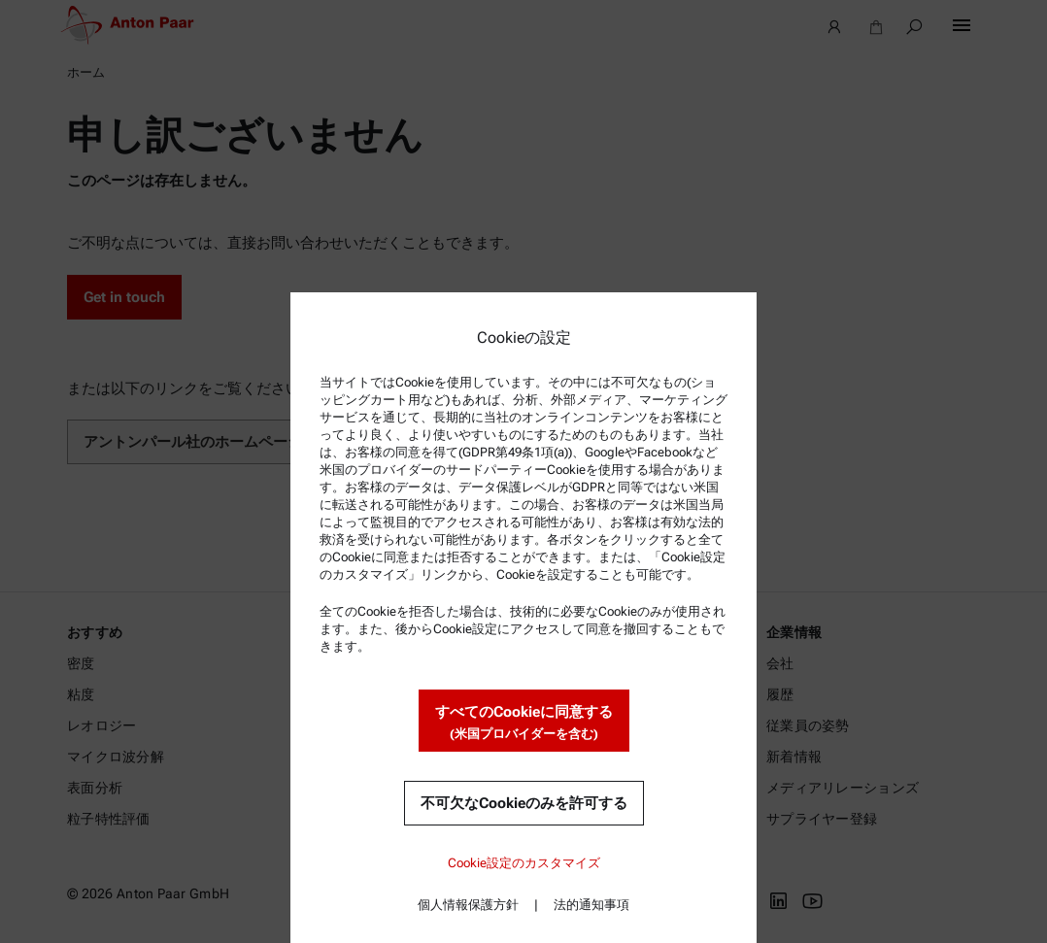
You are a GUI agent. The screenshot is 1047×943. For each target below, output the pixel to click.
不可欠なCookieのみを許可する (524, 803)
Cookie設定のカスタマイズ (524, 863)
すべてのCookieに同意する (524, 723)
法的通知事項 (591, 904)
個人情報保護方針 (468, 904)
